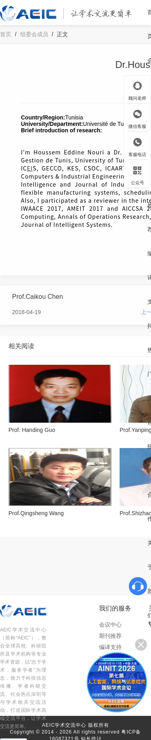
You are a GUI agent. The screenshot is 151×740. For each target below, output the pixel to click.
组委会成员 (34, 34)
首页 (5, 34)
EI (30, 168)
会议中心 (110, 624)
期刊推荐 (110, 636)
